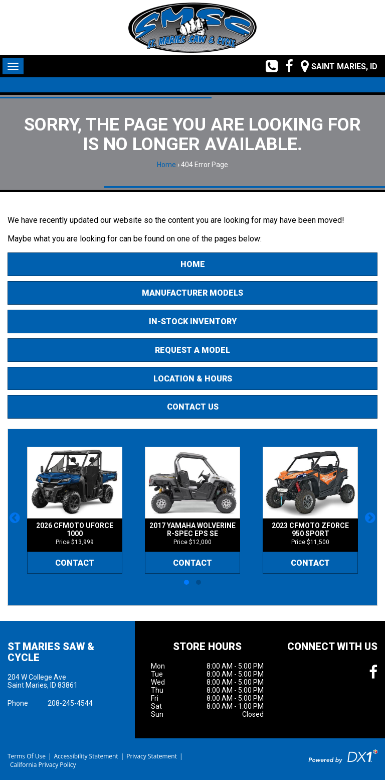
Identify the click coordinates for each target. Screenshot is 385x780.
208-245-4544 (70, 703)
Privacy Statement (151, 756)
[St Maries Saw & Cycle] (192, 28)
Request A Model (192, 350)
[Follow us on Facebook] (285, 66)
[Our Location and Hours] (335, 66)
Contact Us (193, 407)
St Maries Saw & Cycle (51, 652)
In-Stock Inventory (193, 321)
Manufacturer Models (192, 293)
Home (166, 165)
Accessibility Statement (86, 756)
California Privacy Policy (43, 764)
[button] (15, 517)
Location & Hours (192, 378)
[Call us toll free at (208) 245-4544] (268, 66)
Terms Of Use (27, 756)
